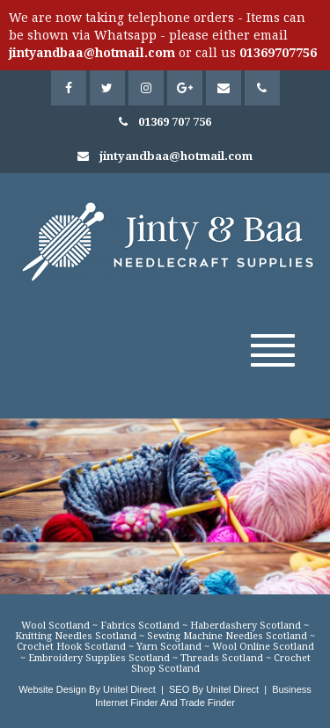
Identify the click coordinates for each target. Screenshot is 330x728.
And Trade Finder (196, 702)
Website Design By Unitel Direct (87, 689)
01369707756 (278, 53)
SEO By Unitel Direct (214, 689)
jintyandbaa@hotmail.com (92, 53)
